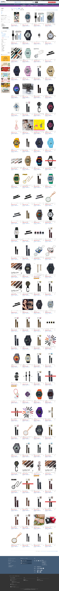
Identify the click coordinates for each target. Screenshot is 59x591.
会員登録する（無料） (52, 2)
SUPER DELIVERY (11, 566)
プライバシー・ (12, 561)
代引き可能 (2, 26)
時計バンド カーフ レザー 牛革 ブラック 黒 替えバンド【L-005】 (50, 383)
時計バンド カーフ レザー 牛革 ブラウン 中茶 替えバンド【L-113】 (50, 436)
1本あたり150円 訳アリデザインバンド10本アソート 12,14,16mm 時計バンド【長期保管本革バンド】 (16, 168)
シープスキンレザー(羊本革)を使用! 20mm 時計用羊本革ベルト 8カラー (50, 347)
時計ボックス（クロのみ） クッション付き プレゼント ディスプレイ (50, 526)
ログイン (58, 2)
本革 (2, 49)
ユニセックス (3, 42)
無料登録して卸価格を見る (14, 61)
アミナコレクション (36, 529)
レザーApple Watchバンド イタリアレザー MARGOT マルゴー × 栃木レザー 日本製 (16, 60)
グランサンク (12, 44)
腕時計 (2, 32)
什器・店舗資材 (45, 4)
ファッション (7, 4)
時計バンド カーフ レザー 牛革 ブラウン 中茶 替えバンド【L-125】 (27, 221)
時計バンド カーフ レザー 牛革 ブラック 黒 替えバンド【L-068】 (39, 454)
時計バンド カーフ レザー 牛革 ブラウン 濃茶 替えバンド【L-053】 (50, 239)
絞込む (9, 52)
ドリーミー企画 (46, 529)
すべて (12, 8)
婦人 (2, 40)
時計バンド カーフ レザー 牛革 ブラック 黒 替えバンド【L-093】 (27, 544)
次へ (56, 551)
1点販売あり (3, 24)
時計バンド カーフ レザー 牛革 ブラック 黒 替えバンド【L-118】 (39, 77)
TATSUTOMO (46, 44)
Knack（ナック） (13, 62)
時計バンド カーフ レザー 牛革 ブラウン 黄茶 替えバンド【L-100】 (27, 329)
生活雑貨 (23, 4)
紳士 (2, 41)
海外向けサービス (16, 582)
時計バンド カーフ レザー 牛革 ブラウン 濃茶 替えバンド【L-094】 (39, 293)
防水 (2, 46)
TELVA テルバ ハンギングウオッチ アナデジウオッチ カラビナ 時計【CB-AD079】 (27, 293)
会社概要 (9, 563)
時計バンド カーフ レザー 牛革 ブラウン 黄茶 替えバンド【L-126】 (39, 329)
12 (51, 551)
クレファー (35, 62)
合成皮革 (2, 50)
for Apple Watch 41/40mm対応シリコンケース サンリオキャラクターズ (39, 239)
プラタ (23, 421)
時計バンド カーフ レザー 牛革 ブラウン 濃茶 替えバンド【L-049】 (50, 490)
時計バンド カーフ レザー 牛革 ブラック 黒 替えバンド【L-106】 (39, 365)
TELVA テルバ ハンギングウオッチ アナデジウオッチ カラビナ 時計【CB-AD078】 (39, 113)
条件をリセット (8, 29)
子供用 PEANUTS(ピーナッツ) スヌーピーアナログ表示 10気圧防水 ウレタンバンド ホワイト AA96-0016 (50, 222)
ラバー (2, 51)
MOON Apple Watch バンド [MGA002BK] (27, 382)
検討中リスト (41, 0)
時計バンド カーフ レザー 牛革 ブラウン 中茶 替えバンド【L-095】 (50, 544)
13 (52, 551)
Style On (23, 134)
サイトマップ (9, 562)
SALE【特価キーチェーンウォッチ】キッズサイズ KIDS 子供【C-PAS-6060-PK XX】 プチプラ (39, 132)
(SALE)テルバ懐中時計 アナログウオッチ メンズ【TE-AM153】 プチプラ (27, 185)
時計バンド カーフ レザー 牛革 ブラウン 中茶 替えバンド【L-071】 (39, 347)
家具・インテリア (16, 4)
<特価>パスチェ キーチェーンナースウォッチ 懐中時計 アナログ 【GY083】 (50, 203)
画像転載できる (3, 25)
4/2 (1, 13)
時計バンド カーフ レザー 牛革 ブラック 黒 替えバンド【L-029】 (39, 544)
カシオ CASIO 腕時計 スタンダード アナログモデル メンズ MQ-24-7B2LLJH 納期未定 (50, 168)
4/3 (1, 12)
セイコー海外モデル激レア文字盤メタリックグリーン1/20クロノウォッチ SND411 (50, 24)
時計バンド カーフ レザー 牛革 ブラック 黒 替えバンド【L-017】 (39, 490)
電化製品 (29, 4)
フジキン (46, 170)
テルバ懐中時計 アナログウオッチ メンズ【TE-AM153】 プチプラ (39, 59)
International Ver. (46, 0)
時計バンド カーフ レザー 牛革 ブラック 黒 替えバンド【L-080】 (39, 383)
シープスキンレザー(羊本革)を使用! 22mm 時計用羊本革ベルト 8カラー (27, 418)
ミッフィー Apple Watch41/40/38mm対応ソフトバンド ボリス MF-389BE (39, 275)
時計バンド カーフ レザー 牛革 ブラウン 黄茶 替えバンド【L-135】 (16, 329)
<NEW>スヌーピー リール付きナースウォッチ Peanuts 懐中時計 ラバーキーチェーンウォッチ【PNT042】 (39, 258)
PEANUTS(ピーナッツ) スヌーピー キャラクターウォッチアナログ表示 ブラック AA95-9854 (16, 240)
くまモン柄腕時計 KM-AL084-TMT (38, 472)
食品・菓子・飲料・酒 (37, 4)
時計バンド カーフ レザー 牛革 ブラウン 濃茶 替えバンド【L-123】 (27, 454)
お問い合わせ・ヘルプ (36, 0)
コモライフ (35, 476)
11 (50, 551)
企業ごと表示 (18, 9)
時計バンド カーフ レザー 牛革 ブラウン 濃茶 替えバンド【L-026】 (39, 95)
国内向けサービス (14, 581)
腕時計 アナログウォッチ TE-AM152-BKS (16, 382)
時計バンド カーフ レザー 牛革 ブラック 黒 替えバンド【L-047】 (50, 365)
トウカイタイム (24, 44)
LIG (11, 134)
